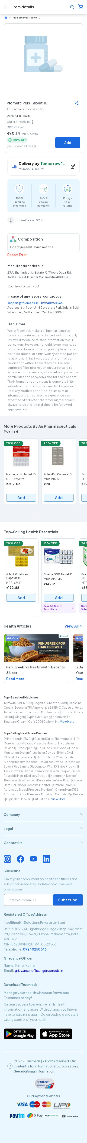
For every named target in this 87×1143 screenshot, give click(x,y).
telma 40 (10, 703)
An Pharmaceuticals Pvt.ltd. (25, 109)
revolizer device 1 (52, 762)
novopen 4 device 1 (63, 775)
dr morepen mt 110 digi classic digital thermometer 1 (39, 739)
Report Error (17, 255)
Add (67, 142)
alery (47, 717)
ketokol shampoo (26, 712)
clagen (19, 717)
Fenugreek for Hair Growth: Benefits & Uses (35, 670)
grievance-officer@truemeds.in (39, 970)
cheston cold (57, 703)
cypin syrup (34, 717)
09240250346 (52, 303)
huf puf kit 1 (41, 799)
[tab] (43, 814)
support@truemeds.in (23, 303)
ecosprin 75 (23, 707)
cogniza (39, 703)
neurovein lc (61, 717)
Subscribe (67, 899)
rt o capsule (64, 707)
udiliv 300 (25, 703)
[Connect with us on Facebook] (20, 859)
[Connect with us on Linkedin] (46, 859)
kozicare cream (15, 721)
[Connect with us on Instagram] (7, 859)
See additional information (34, 1071)
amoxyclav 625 (43, 707)
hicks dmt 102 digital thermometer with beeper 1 (37, 771)
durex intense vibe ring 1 (54, 780)
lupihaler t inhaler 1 (19, 799)
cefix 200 (35, 721)
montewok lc (50, 712)
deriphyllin (50, 721)
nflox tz (66, 712)
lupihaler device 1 (45, 752)
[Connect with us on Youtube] (33, 859)
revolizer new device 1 (19, 780)
